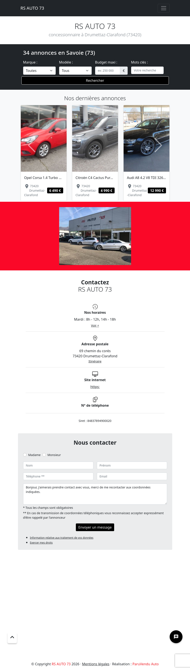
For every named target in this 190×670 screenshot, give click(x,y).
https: (95, 386)
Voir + (95, 325)
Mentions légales (95, 664)
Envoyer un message (95, 527)
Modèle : (66, 62)
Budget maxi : (106, 62)
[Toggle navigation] (164, 8)
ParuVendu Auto (145, 664)
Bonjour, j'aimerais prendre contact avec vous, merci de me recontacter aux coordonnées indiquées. (95, 494)
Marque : (30, 62)
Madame (34, 455)
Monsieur (54, 455)
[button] (32, 145)
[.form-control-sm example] (107, 71)
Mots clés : (139, 62)
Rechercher (95, 80)
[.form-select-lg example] (39, 71)
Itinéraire (94, 361)
